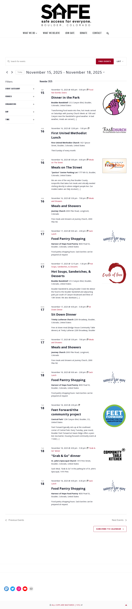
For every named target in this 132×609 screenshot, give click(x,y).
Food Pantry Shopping (68, 238)
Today (20, 72)
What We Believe (51, 33)
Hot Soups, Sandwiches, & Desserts (71, 273)
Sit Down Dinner (63, 314)
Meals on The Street (66, 167)
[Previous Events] (7, 72)
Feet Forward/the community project (66, 412)
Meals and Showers (66, 206)
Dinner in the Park (65, 97)
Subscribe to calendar (108, 529)
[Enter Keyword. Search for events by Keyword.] (51, 61)
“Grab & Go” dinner (66, 456)
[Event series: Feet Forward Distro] (79, 405)
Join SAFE (70, 33)
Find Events (104, 61)
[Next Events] (12, 72)
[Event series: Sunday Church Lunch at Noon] (88, 128)
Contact (97, 33)
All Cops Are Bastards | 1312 (66, 605)
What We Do (29, 33)
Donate (83, 33)
